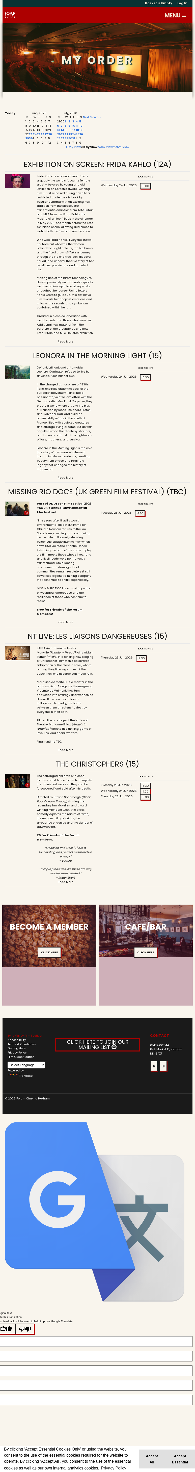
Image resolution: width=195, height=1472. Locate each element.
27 (46, 134)
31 (73, 138)
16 (69, 130)
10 (73, 126)
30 (31, 138)
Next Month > (92, 117)
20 (59, 134)
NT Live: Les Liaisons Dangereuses (90, 636)
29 (27, 138)
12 (80, 126)
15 (66, 130)
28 (50, 134)
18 (77, 130)
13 (58, 130)
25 (39, 134)
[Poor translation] (24, 1329)
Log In (182, 3)
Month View (121, 147)
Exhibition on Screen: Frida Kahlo (87, 164)
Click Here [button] (49, 952)
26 (42, 134)
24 (35, 134)
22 (66, 134)
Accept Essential (180, 1459)
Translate (20, 1076)
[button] (184, 15)
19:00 (145, 186)
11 (77, 126)
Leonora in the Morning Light (90, 356)
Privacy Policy (17, 1052)
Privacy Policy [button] (113, 1468)
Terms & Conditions (22, 1044)
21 (62, 134)
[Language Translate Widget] (26, 1065)
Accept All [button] (152, 1459)
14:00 (145, 792)
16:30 (145, 377)
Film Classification (21, 1057)
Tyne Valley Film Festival (25, 1036)
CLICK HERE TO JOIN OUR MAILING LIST (97, 1044)
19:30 (141, 658)
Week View (105, 147)
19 (80, 130)
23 (31, 134)
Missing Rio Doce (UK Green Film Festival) (86, 492)
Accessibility (17, 1040)
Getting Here (16, 1048)
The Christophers (91, 764)
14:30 (140, 513)
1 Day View (73, 147)
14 (62, 130)
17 (73, 130)
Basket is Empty (158, 3)
